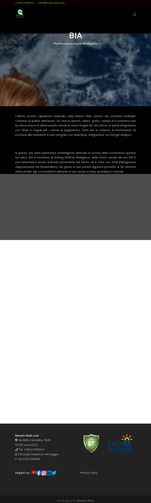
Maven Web (85, 497)
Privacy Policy (88, 469)
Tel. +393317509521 (30, 446)
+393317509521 (25, 3)
